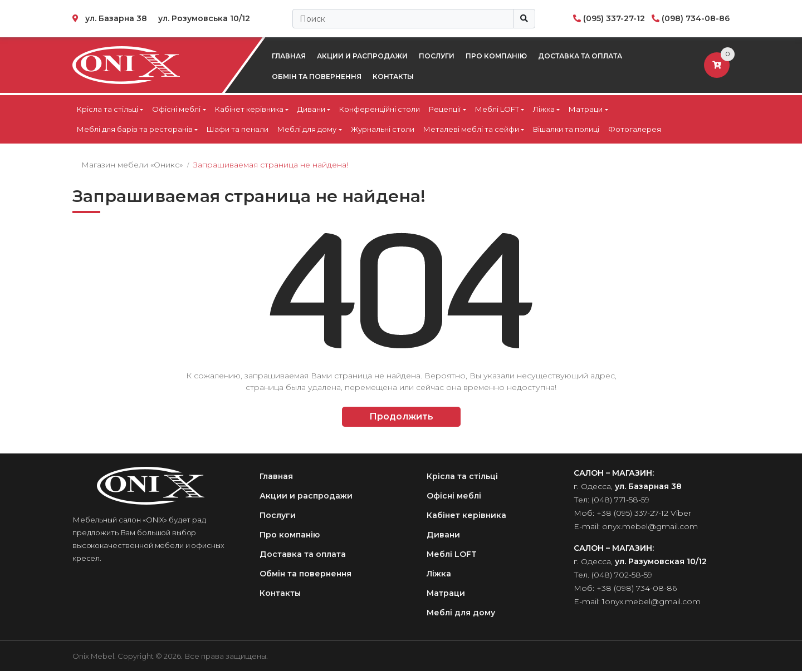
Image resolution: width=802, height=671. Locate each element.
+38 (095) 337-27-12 (632, 513)
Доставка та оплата (580, 56)
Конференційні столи (379, 109)
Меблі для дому (306, 129)
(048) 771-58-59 (620, 500)
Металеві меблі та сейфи (471, 129)
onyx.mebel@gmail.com (650, 526)
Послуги (436, 56)
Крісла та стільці (107, 109)
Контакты (393, 76)
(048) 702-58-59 (621, 575)
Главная (289, 56)
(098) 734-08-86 (696, 18)
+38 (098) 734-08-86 (636, 588)
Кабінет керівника (249, 109)
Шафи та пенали (237, 129)
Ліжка (544, 109)
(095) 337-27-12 (614, 18)
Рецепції (445, 109)
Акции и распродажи (362, 56)
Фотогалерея (634, 129)
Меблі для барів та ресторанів (135, 129)
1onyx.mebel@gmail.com (651, 601)
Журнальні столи (382, 129)
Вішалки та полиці (566, 129)
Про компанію (496, 56)
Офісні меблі (176, 109)
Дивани (311, 109)
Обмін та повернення (316, 76)
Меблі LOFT (497, 109)
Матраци (586, 109)
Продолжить (401, 416)
